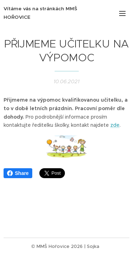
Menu (122, 13)
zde (115, 125)
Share (18, 173)
